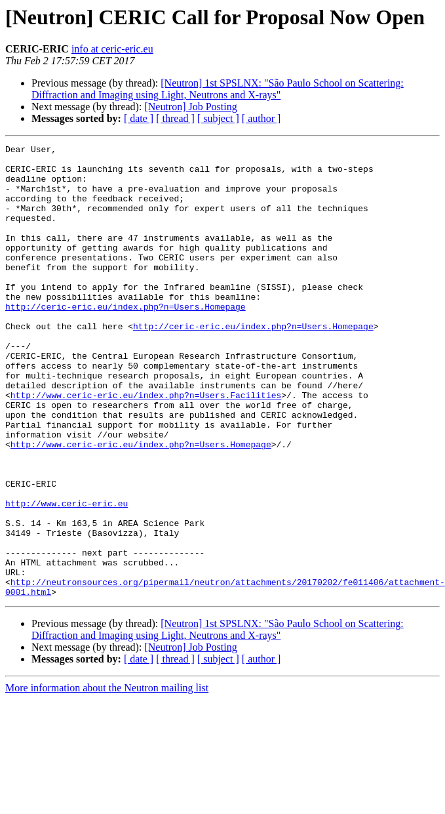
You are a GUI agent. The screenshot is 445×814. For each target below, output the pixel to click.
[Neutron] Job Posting (190, 106)
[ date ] (138, 118)
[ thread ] (175, 118)
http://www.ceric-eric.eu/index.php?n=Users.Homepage (140, 505)
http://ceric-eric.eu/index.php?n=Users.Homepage (125, 340)
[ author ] (261, 118)
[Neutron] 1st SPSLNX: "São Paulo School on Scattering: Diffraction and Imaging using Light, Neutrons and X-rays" (217, 88)
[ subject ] (218, 118)
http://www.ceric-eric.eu (66, 576)
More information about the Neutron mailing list (106, 778)
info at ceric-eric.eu (112, 48)
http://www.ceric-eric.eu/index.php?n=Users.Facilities (145, 446)
